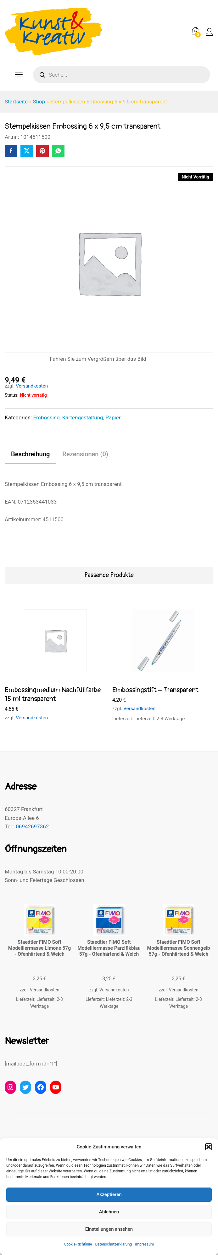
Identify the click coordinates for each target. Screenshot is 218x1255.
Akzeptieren (108, 1194)
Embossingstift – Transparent (155, 690)
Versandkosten (32, 386)
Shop (39, 101)
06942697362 (32, 826)
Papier (112, 417)
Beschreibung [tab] (30, 454)
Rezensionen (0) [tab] (85, 454)
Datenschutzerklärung (113, 1244)
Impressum (144, 1244)
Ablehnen (109, 1212)
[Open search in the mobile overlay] (121, 74)
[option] (55, 666)
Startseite (16, 101)
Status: (11, 395)
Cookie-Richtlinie (78, 1244)
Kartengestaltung (82, 417)
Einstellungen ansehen (109, 1229)
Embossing (46, 417)
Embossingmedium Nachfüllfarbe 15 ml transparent (53, 694)
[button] (208, 1147)
